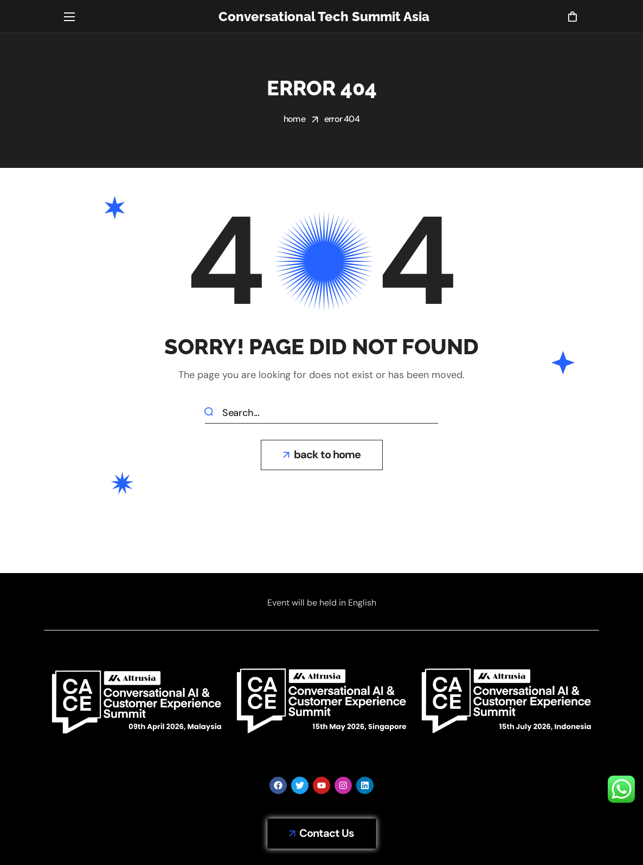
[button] (572, 16)
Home (294, 119)
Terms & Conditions (356, 832)
